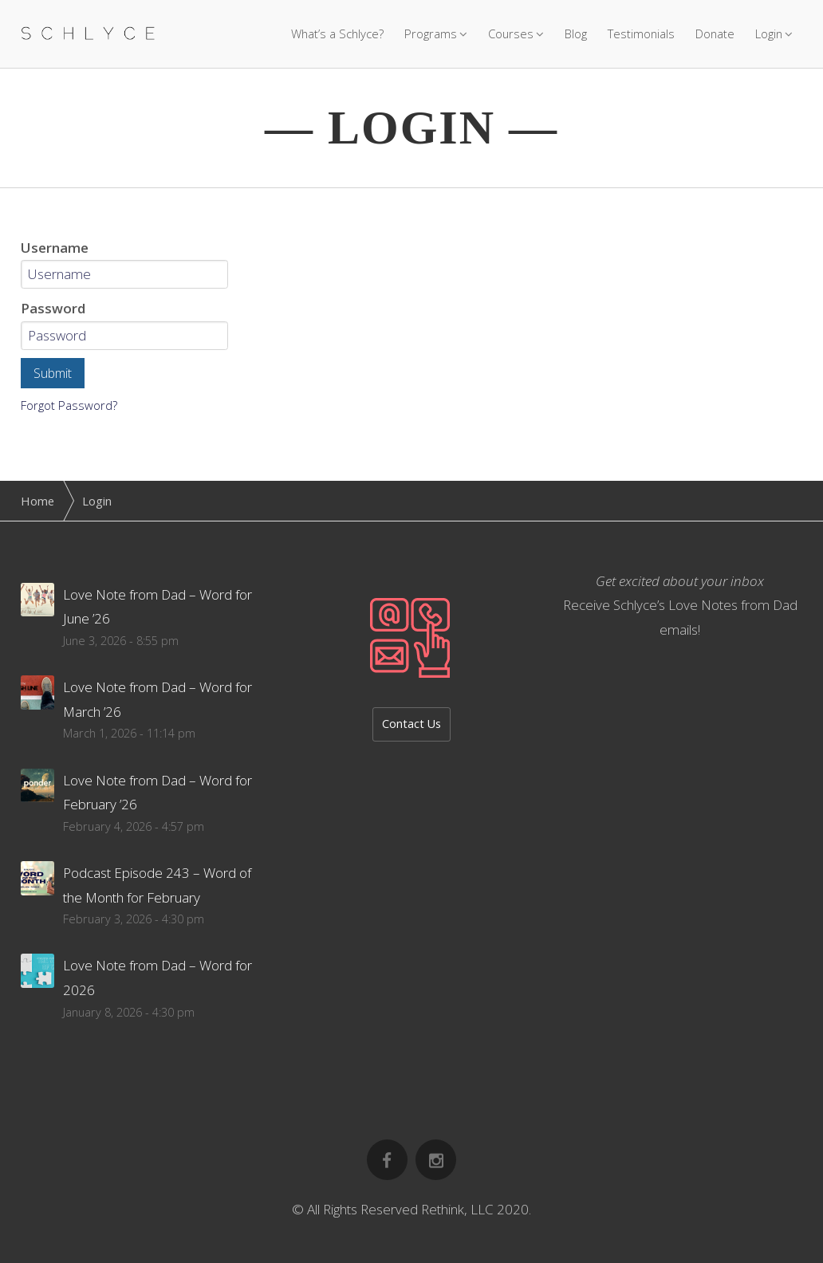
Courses (511, 33)
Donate (714, 33)
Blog (576, 33)
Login (768, 33)
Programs (430, 33)
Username (55, 247)
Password (53, 308)
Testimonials (641, 33)
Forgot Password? (69, 405)
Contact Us (411, 723)
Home (37, 501)
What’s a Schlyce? (337, 33)
